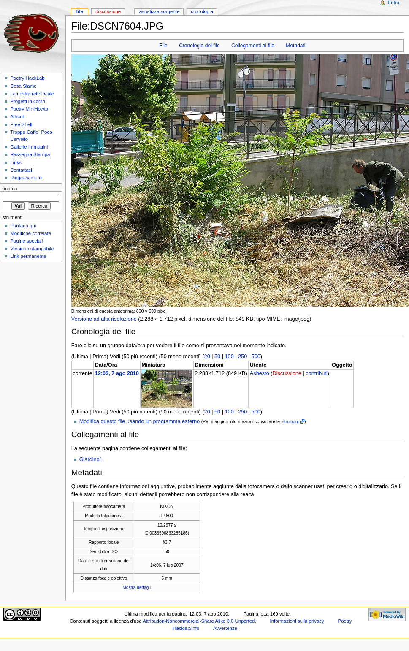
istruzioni (290, 421)
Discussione (286, 373)
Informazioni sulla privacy (297, 621)
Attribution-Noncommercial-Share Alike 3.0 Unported (199, 621)
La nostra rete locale (32, 93)
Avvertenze (225, 628)
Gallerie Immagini (29, 146)
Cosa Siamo (23, 86)
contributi (316, 373)
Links (16, 162)
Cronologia (202, 11)
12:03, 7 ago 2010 (117, 373)
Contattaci (21, 170)
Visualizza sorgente (158, 11)
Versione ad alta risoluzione (104, 319)
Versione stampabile (32, 248)
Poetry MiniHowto (29, 108)
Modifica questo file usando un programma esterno (139, 421)
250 (242, 356)
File (163, 46)
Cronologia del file (199, 46)
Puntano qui (23, 225)
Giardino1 (91, 459)
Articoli (17, 116)
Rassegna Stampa (30, 154)
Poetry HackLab (27, 78)
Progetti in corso (27, 101)
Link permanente (28, 256)
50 (217, 356)
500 (256, 356)
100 (229, 356)
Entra (393, 2)
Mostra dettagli (136, 587)
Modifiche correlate (30, 233)
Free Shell (21, 124)
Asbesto (259, 373)
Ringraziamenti (26, 177)
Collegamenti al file (252, 46)
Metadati (295, 46)
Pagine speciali (26, 240)
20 (207, 356)
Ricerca (10, 188)
